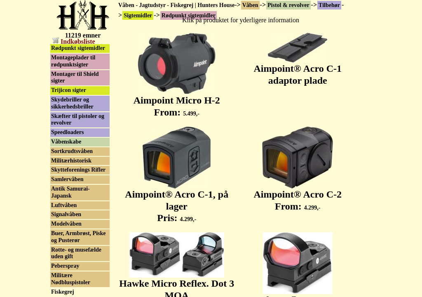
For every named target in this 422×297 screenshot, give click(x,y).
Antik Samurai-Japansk (70, 192)
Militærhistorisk (71, 161)
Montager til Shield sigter (75, 77)
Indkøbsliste (73, 41)
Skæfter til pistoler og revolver (77, 119)
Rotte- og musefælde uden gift (76, 253)
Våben (250, 5)
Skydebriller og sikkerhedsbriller (72, 103)
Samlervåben (67, 179)
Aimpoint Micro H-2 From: (177, 102)
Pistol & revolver (288, 5)
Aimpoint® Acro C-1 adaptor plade (298, 70)
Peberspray (65, 266)
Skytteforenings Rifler (78, 170)
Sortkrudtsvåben (72, 151)
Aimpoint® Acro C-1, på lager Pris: (176, 202)
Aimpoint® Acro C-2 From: (298, 196)
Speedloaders (67, 132)
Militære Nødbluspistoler (70, 278)
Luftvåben (64, 205)
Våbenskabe (66, 142)
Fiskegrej (62, 292)
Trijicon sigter (68, 90)
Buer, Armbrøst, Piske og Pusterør (78, 236)
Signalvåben (66, 214)
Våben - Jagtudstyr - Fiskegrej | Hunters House (176, 5)
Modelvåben (66, 224)
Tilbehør (329, 5)
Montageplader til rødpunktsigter (73, 61)
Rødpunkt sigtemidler (78, 48)
